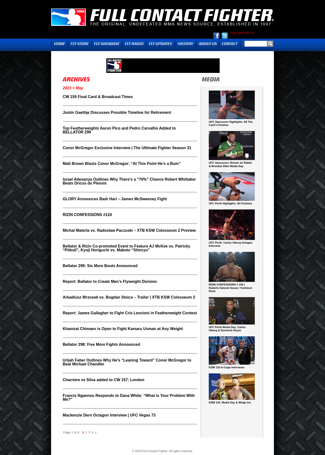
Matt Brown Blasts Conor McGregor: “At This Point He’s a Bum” (122, 164)
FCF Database (107, 44)
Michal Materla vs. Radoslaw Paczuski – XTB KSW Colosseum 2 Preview (129, 230)
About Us (207, 44)
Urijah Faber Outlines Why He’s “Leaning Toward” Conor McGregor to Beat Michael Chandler (127, 362)
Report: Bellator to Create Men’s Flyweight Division (110, 281)
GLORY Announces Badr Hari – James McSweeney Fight (115, 199)
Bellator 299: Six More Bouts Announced (100, 266)
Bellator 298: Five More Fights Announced (101, 344)
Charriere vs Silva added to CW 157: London (103, 380)
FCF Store (79, 44)
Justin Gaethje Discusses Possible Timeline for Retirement (117, 112)
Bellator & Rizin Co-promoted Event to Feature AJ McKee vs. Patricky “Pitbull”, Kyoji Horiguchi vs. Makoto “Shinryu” (126, 248)
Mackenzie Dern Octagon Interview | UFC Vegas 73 (109, 415)
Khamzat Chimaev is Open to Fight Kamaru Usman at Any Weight (123, 329)
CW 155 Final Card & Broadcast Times (98, 97)
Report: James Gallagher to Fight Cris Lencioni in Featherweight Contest (130, 313)
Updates (160, 44)
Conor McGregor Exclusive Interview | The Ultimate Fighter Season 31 (127, 148)
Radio (134, 44)
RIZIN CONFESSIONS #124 (87, 215)
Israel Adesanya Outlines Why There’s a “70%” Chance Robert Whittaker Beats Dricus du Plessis (129, 181)
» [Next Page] (95, 432)
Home (59, 44)
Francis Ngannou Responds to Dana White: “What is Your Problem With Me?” (129, 397)
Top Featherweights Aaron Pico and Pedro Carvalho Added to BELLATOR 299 (119, 130)
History (185, 44)
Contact (229, 44)
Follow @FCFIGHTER (242, 33)
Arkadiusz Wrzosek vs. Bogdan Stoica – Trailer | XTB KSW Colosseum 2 (129, 297)
